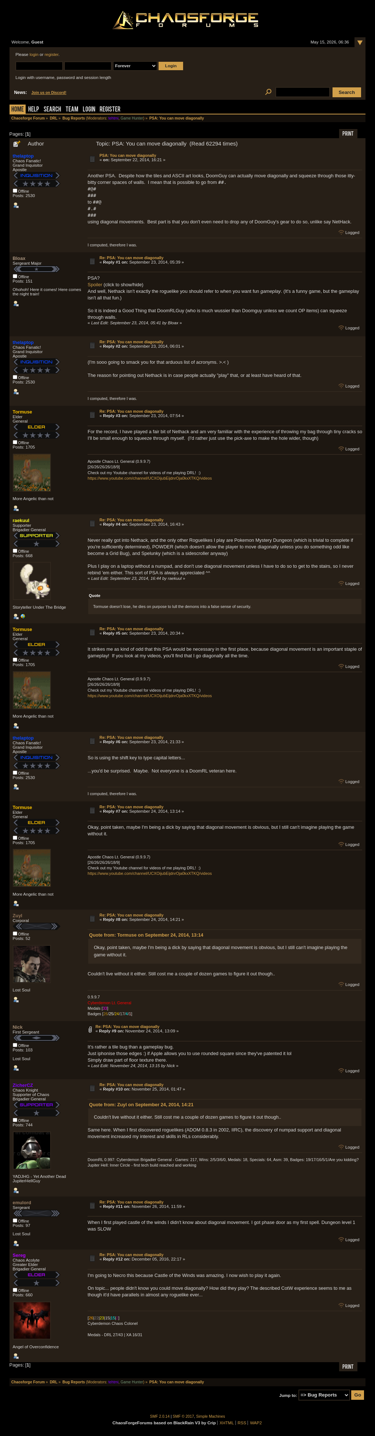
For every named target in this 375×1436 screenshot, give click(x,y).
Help (33, 110)
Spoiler (95, 284)
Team (72, 110)
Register (110, 110)
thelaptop (23, 156)
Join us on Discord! (49, 93)
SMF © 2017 (183, 1416)
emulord (22, 1202)
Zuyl (17, 915)
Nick (18, 1027)
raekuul (21, 520)
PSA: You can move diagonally (128, 155)
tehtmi (113, 118)
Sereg (19, 1255)
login (34, 54)
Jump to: (288, 1395)
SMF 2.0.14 (160, 1416)
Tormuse (22, 412)
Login (89, 110)
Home (17, 110)
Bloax (19, 258)
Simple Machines (210, 1416)
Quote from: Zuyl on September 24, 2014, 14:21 (141, 1104)
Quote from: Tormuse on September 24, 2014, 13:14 (146, 935)
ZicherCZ (23, 1085)
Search (52, 110)
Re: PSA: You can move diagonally (132, 258)
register (52, 54)
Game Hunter (131, 118)
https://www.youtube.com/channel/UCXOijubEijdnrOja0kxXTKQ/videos (150, 478)
